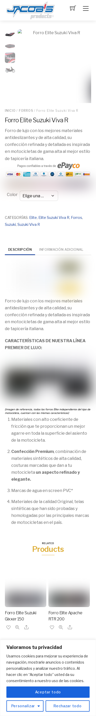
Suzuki (10, 224)
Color (12, 194)
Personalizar (23, 706)
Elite (33, 217)
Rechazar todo (67, 706)
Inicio (10, 111)
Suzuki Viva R (28, 224)
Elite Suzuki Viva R (53, 217)
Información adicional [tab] (61, 250)
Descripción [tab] (20, 250)
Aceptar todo (48, 692)
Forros (26, 111)
